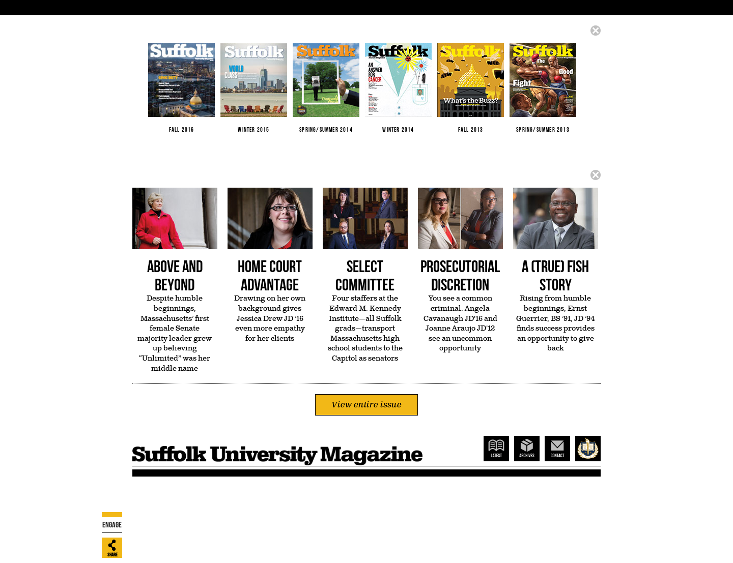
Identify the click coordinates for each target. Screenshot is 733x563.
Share (112, 554)
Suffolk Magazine (277, 451)
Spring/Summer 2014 (326, 88)
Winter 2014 (398, 88)
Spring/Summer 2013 (543, 88)
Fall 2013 (470, 88)
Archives (527, 448)
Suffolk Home (588, 448)
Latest (496, 448)
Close (595, 30)
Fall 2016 (181, 88)
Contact (557, 448)
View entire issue (366, 405)
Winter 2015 (253, 88)
